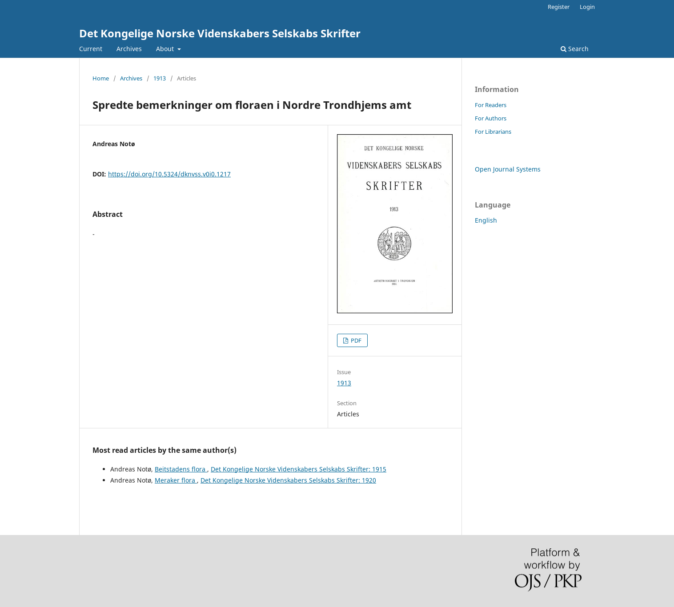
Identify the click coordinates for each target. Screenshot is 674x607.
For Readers (490, 105)
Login (587, 7)
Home (100, 78)
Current (90, 48)
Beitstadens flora (181, 469)
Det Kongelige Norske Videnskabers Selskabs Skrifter (220, 33)
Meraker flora (176, 480)
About (166, 48)
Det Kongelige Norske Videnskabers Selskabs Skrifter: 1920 (288, 480)
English (486, 220)
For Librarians (493, 132)
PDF (355, 340)
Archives (129, 48)
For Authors (490, 118)
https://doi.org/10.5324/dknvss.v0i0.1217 (169, 174)
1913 (159, 78)
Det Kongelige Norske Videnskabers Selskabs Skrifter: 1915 (298, 469)
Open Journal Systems (508, 169)
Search (575, 48)
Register (559, 7)
